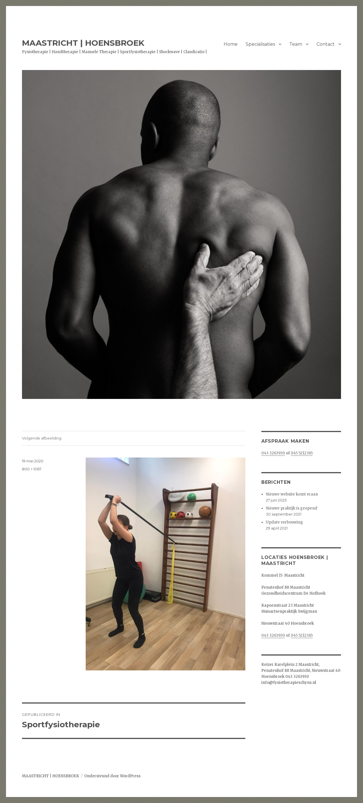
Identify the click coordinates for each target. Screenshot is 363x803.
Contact (325, 44)
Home (231, 44)
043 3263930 (273, 453)
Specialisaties (260, 44)
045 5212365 (302, 453)
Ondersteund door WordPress (112, 776)
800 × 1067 (31, 469)
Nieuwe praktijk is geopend (291, 508)
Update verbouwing (284, 522)
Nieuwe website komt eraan (292, 494)
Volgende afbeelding (41, 438)
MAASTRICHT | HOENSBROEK (83, 43)
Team (295, 44)
